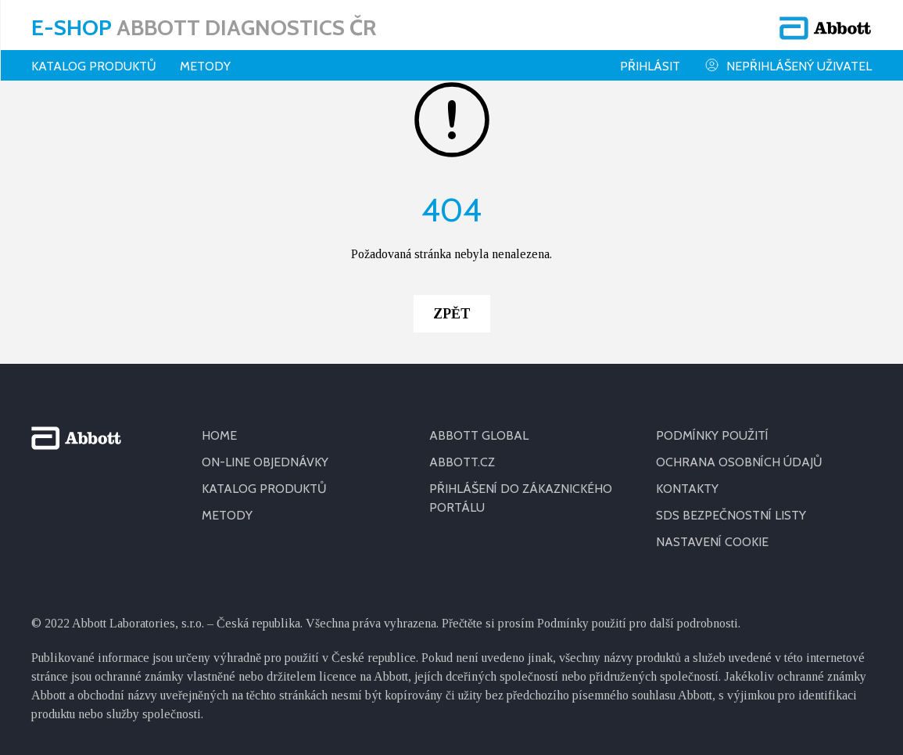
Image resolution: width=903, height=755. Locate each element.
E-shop (203, 27)
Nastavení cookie (712, 541)
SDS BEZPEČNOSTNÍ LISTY (731, 515)
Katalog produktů (93, 66)
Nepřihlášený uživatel (788, 65)
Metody (205, 66)
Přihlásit (650, 66)
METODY (227, 515)
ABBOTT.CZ (462, 462)
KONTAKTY (687, 488)
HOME (219, 435)
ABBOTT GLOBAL (479, 435)
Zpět (452, 314)
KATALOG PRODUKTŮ (264, 488)
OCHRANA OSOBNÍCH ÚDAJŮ (739, 462)
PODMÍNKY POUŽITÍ (712, 435)
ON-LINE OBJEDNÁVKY (265, 462)
